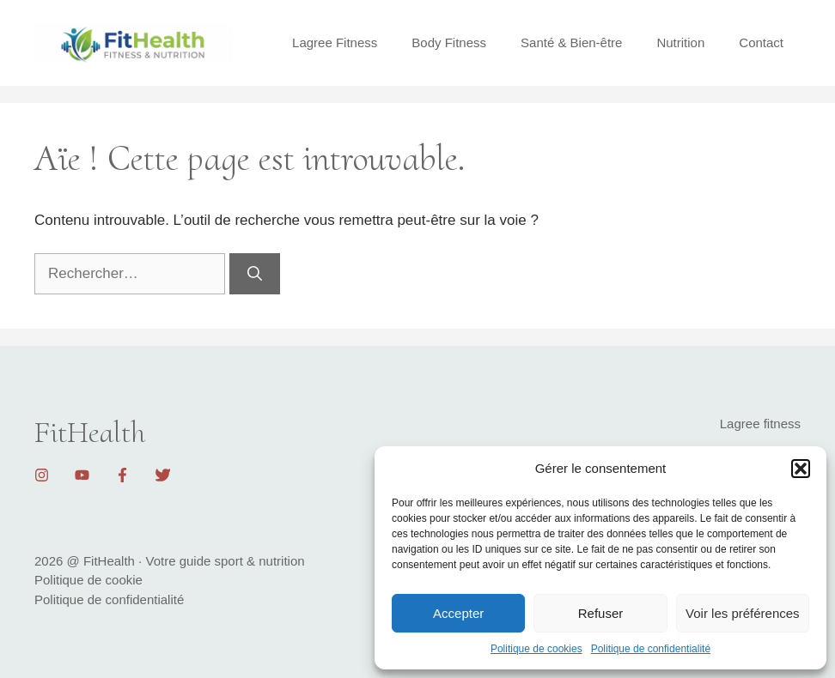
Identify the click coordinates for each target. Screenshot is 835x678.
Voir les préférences (743, 613)
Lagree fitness (760, 423)
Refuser (601, 613)
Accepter (458, 613)
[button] (800, 468)
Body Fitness (448, 42)
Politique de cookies (536, 649)
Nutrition (680, 42)
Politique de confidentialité (650, 649)
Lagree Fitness (334, 42)
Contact (761, 42)
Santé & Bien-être (571, 42)
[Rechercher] (254, 273)
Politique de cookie (88, 579)
